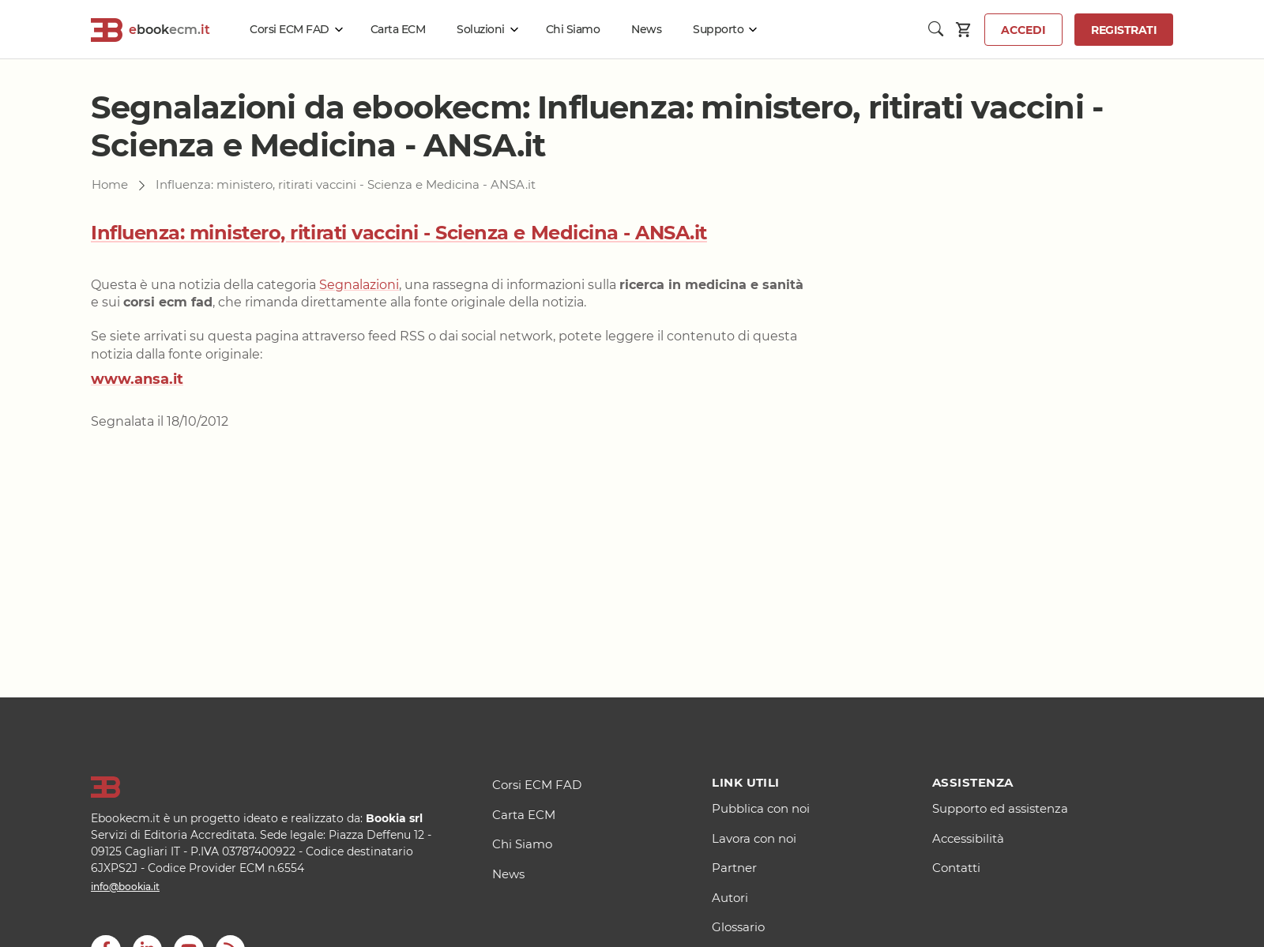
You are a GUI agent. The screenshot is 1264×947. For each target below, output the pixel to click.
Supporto (718, 29)
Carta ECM (398, 29)
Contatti (956, 867)
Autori (730, 897)
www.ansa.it (137, 379)
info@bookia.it (125, 887)
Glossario (738, 926)
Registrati (1124, 30)
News (646, 29)
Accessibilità (968, 838)
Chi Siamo (573, 29)
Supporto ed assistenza (1000, 808)
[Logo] (272, 787)
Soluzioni (481, 29)
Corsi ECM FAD (289, 29)
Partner (734, 867)
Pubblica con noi (761, 808)
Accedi (1023, 30)
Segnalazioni (359, 284)
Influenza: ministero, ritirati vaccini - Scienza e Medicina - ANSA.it (399, 232)
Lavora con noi (754, 838)
